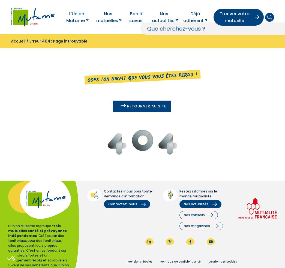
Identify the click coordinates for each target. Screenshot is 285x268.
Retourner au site (143, 106)
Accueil (18, 41)
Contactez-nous (127, 204)
